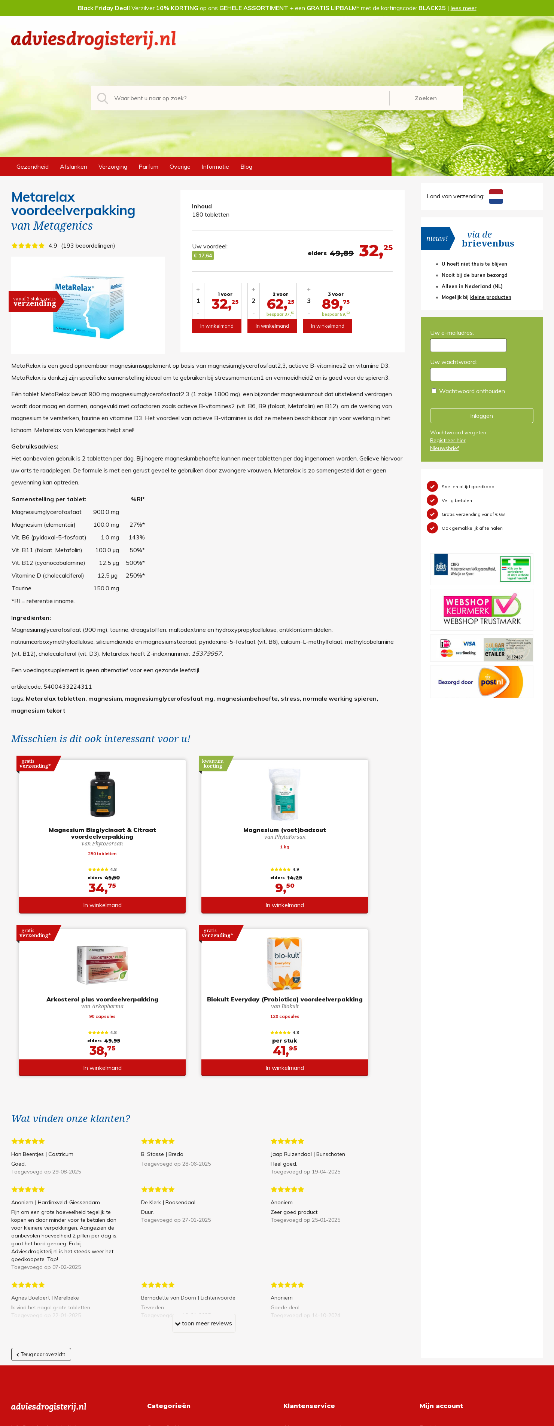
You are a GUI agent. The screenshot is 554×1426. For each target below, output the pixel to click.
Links (290, 1316)
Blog (246, 166)
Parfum (148, 166)
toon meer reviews (203, 1165)
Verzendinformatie (308, 1292)
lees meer (464, 8)
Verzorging (112, 166)
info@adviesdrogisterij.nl (43, 1268)
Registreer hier (448, 440)
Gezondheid (32, 166)
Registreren (435, 1268)
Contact (294, 1304)
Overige (180, 166)
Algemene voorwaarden (315, 1268)
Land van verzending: (465, 196)
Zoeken (426, 98)
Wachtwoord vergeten (458, 432)
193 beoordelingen (88, 245)
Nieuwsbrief (444, 448)
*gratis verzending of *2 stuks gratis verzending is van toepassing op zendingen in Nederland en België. (277, 1418)
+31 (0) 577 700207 (39, 1280)
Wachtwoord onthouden (472, 391)
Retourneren (300, 1280)
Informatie (215, 166)
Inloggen (481, 415)
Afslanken (73, 166)
